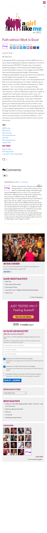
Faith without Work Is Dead (13, 284)
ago (24, 182)
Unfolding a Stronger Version (13, 417)
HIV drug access (7, 152)
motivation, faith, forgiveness (12, 154)
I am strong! (8, 415)
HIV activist (6, 131)
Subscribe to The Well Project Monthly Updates (19, 359)
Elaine (30, 45)
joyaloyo (16, 182)
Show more (39, 457)
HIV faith (5, 138)
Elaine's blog (6, 149)
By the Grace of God (11, 287)
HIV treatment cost (8, 140)
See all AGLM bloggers (35, 459)
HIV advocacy (7, 133)
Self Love (8, 412)
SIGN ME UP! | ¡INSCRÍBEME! (12, 380)
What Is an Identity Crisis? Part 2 (14, 409)
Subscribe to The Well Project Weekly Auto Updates (20, 366)
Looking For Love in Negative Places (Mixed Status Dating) (21, 290)
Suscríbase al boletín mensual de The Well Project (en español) (23, 374)
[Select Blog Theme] (15, 393)
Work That (8, 281)
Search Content (45, 6)
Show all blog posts (37, 297)
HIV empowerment (8, 135)
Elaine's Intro (9, 293)
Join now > (7, 272)
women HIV (6, 143)
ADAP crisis (6, 128)
